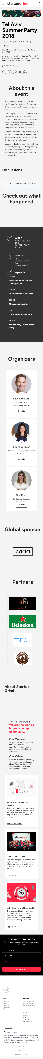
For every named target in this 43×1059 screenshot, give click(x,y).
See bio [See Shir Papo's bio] (21, 504)
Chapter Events (28, 1003)
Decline (21, 1050)
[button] (40, 3)
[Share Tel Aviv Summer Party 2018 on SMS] (25, 72)
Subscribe (20, 969)
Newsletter (26, 1015)
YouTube (26, 1019)
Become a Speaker (29, 1005)
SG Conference (28, 1001)
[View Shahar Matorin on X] (21, 394)
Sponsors (6, 1008)
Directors (6, 1010)
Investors (6, 1001)
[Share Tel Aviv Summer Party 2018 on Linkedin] (15, 72)
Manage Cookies (21, 1054)
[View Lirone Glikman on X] (21, 442)
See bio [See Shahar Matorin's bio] (21, 411)
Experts (5, 1003)
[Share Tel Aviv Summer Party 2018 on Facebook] (4, 72)
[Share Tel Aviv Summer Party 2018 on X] (9, 72)
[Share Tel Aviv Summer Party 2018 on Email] (20, 72)
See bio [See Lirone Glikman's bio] (21, 459)
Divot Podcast (27, 1021)
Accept (21, 1046)
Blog (24, 1017)
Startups (6, 1005)
